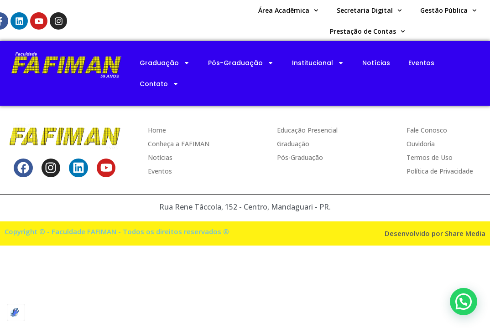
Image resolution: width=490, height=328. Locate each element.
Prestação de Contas (367, 31)
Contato (159, 84)
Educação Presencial (307, 130)
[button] (463, 301)
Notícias (376, 62)
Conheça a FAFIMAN (178, 143)
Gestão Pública (448, 10)
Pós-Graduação (241, 63)
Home (157, 130)
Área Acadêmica (288, 10)
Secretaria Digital (369, 10)
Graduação (165, 63)
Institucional (318, 63)
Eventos (421, 62)
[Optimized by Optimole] (16, 312)
